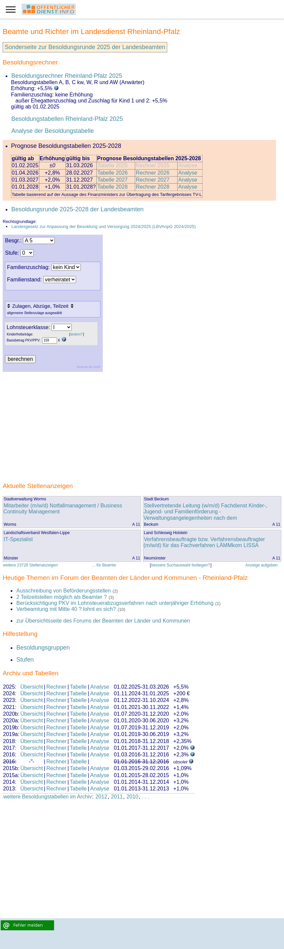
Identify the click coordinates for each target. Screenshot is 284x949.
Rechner (56, 687)
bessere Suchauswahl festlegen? (180, 565)
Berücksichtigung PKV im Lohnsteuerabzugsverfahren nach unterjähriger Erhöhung (115, 603)
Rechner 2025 (153, 165)
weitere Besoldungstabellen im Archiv (47, 796)
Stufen (25, 659)
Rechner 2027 (153, 180)
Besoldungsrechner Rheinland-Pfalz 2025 (66, 75)
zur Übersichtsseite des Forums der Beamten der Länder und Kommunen (103, 621)
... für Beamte (104, 565)
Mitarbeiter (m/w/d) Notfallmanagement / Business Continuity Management (62, 508)
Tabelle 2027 (112, 180)
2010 (132, 796)
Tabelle (78, 687)
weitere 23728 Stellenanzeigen (30, 565)
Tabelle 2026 (112, 173)
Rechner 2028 (153, 187)
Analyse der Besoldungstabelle (52, 131)
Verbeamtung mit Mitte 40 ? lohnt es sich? (66, 609)
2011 (117, 796)
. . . (145, 796)
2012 (101, 796)
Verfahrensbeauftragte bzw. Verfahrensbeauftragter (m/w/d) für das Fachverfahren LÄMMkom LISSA (204, 542)
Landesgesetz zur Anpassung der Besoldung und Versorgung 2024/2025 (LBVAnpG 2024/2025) (103, 226)
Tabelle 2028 (112, 187)
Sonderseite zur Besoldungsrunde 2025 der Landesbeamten (85, 47)
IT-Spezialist (18, 539)
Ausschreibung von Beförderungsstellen (63, 591)
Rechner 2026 (153, 173)
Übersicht (31, 687)
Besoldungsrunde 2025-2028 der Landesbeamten (77, 209)
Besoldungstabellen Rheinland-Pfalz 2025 (67, 118)
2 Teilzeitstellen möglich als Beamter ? (61, 597)
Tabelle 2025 (112, 165)
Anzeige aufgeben (261, 565)
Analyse (187, 165)
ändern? (76, 334)
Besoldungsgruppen (43, 647)
